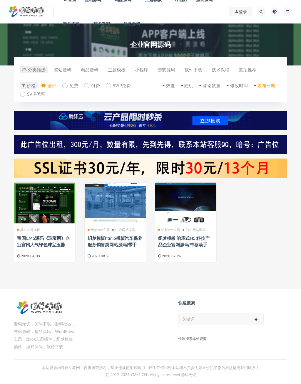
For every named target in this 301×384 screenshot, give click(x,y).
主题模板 (117, 69)
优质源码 (131, 23)
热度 (170, 85)
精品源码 (89, 69)
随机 (188, 85)
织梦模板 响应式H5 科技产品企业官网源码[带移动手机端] (185, 244)
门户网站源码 (123, 230)
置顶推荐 (247, 69)
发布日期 (266, 85)
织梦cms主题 (99, 230)
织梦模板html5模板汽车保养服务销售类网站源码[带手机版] (115, 244)
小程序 (141, 69)
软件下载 (71, 23)
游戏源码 (166, 69)
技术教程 (101, 23)
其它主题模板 (28, 230)
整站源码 (62, 69)
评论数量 (211, 85)
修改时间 (239, 85)
